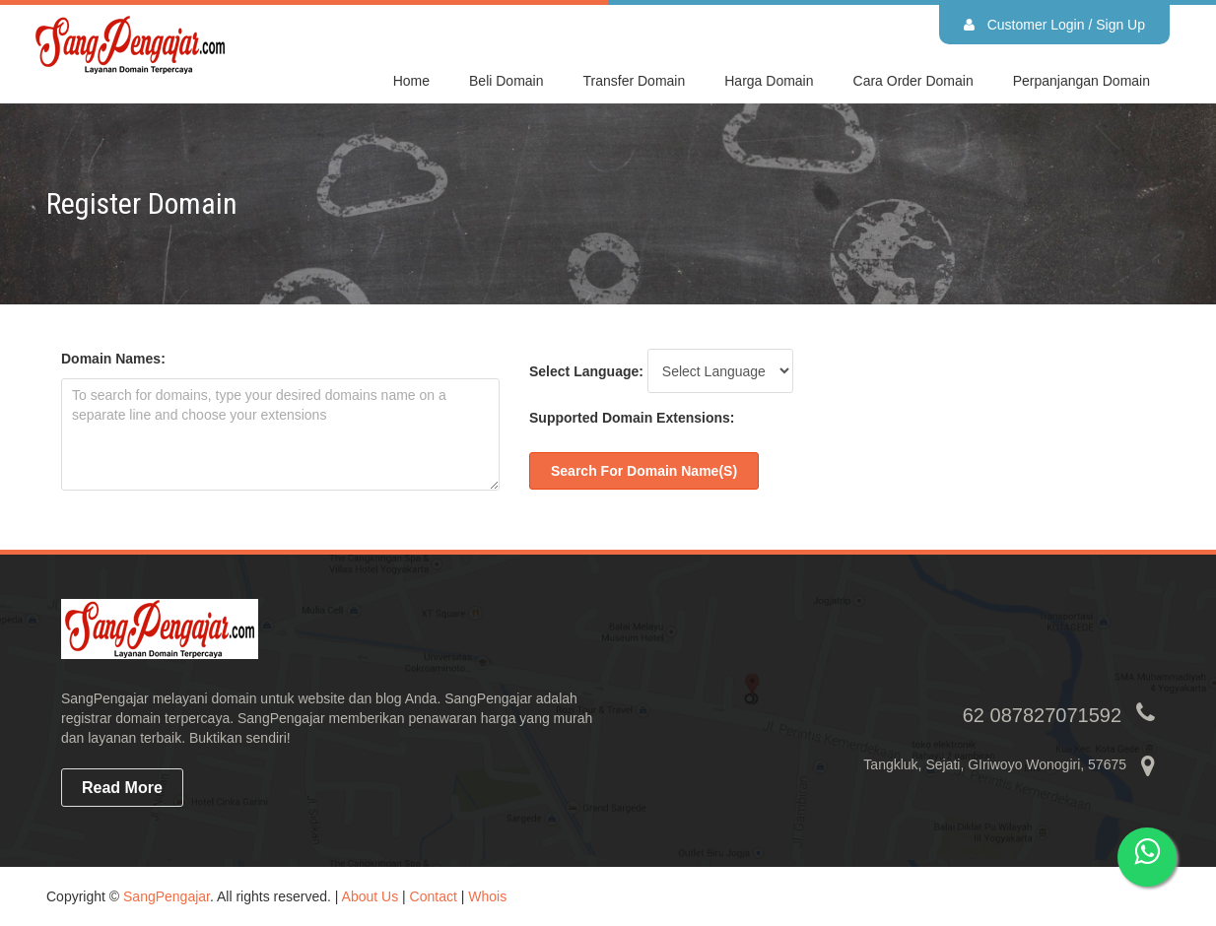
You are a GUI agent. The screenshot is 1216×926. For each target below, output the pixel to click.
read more (122, 787)
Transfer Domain (634, 81)
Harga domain (768, 81)
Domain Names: (113, 358)
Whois (487, 896)
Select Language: (586, 371)
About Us (370, 896)
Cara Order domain (913, 81)
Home (411, 81)
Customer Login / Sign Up (1054, 25)
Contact (433, 896)
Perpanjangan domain (1081, 81)
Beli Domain (506, 81)
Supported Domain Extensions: (631, 418)
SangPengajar (166, 896)
